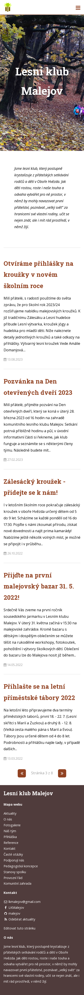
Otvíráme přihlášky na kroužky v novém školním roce (38, 274)
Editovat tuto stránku (19, 928)
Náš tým (10, 831)
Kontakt (9, 848)
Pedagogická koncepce (21, 866)
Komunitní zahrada (17, 883)
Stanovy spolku (15, 872)
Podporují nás (14, 860)
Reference (11, 843)
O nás (8, 819)
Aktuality (10, 813)
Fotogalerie (12, 825)
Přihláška (10, 837)
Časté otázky (13, 854)
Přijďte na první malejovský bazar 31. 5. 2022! (39, 586)
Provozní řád (13, 878)
